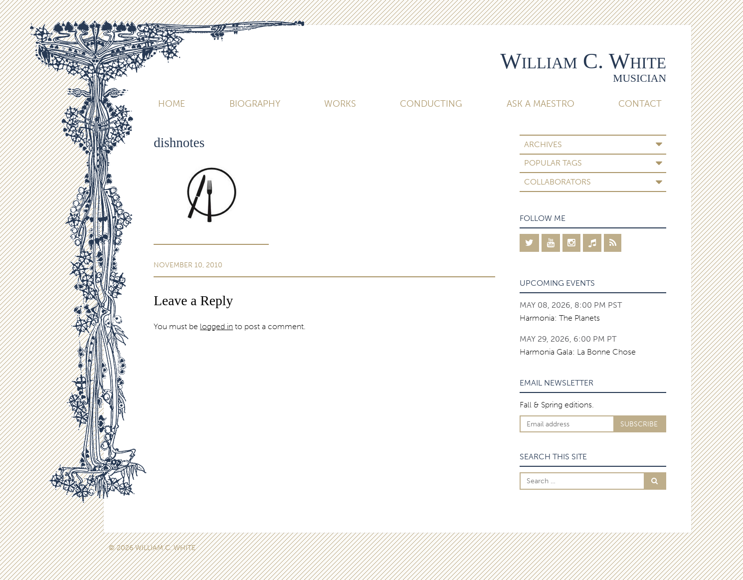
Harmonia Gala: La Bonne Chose (578, 352)
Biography (254, 103)
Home (171, 103)
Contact (640, 103)
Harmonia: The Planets (560, 318)
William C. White (583, 60)
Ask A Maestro (540, 103)
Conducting (431, 103)
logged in (216, 326)
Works (340, 103)
